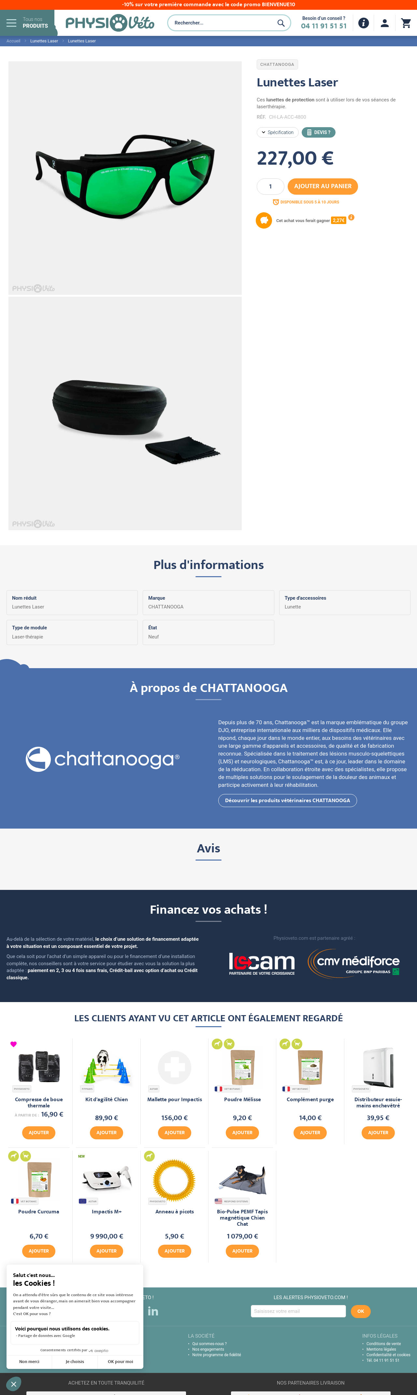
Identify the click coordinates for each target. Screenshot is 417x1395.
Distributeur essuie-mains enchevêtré (378, 1103)
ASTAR (154, 1089)
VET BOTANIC (228, 1089)
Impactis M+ (106, 1212)
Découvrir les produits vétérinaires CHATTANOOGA (287, 801)
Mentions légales (381, 1349)
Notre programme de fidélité (216, 1355)
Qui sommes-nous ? (209, 1344)
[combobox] (219, 22)
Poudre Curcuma (38, 1212)
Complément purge (310, 1100)
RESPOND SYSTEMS (232, 1201)
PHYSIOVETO (22, 1089)
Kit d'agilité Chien (106, 1100)
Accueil (13, 40)
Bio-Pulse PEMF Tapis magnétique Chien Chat (242, 1218)
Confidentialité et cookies (388, 1355)
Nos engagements (208, 1349)
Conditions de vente (384, 1344)
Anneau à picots (174, 1212)
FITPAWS (87, 1089)
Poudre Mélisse (242, 1100)
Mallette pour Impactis (174, 1100)
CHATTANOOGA (277, 64)
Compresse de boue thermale (39, 1103)
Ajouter (39, 1133)
